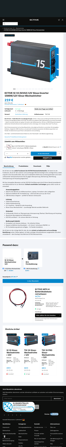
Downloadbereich (55, 434)
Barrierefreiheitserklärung (9, 417)
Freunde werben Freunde (39, 417)
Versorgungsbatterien (25, 409)
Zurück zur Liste (8, 10)
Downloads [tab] (37, 148)
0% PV (21, 428)
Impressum (6, 409)
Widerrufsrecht (7, 426)
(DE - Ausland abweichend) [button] (21, 94)
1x (31, 251)
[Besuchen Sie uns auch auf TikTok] (16, 397)
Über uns (53, 409)
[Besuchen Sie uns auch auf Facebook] (4, 397)
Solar (20, 419)
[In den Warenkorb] (44, 136)
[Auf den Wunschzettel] (59, 136)
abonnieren (58, 381)
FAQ (51, 426)
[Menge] (17, 136)
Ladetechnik (22, 412)
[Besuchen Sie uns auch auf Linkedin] (20, 397)
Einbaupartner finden (40, 429)
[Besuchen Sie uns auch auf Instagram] (12, 397)
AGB (4, 429)
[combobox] (48, 297)
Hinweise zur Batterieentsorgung (8, 422)
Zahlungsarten (54, 412)
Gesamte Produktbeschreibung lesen (15, 119)
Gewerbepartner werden (39, 425)
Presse (36, 412)
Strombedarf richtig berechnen (56, 430)
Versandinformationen (56, 417)
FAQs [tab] (48, 148)
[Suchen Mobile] (45, 5)
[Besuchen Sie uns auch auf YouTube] (8, 397)
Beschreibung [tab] (8, 148)
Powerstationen (23, 422)
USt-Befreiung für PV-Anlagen (56, 422)
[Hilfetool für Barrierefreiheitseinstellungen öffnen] (6, 434)
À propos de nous (55, 437)
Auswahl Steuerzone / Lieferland (16, 86)
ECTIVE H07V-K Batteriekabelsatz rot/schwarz (43, 273)
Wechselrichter (23, 416)
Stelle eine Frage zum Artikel (44, 91)
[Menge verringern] (7, 136)
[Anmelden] (62, 5)
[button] (59, 5)
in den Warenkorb (33, 263)
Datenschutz (6, 412)
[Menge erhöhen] (28, 136)
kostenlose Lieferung (21, 96)
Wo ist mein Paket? (40, 421)
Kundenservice (38, 409)
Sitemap (5, 432)
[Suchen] (39, 5)
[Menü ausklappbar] (3, 5)
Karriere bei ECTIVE (40, 432)
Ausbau (21, 425)
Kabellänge (38, 294)
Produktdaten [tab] (23, 148)
